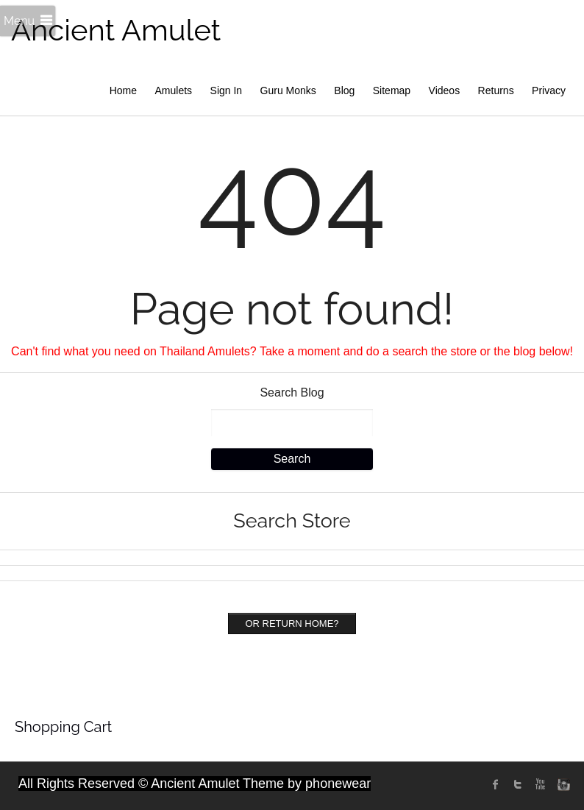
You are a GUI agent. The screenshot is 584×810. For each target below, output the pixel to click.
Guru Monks (288, 90)
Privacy (549, 90)
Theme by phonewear (307, 783)
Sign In (226, 90)
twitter (518, 784)
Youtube (540, 784)
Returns (496, 90)
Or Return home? (291, 623)
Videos (444, 90)
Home (123, 90)
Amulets (174, 90)
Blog (344, 90)
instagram (562, 784)
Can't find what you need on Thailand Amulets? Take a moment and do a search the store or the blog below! (292, 351)
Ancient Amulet (116, 30)
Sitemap (391, 90)
